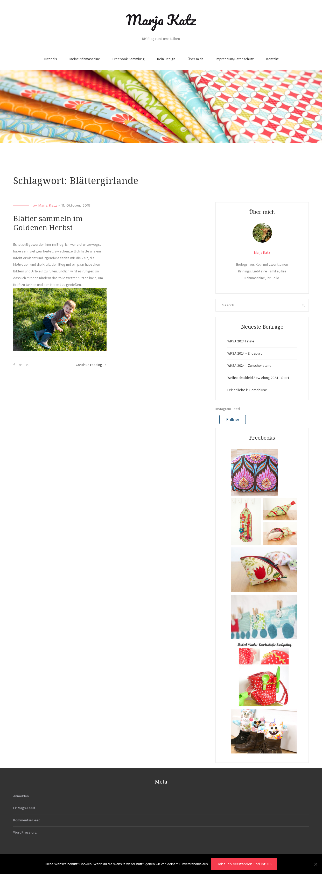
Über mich (195, 59)
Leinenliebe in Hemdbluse (247, 389)
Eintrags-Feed (24, 808)
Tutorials (50, 59)
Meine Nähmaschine (84, 59)
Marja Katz (161, 19)
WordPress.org (25, 832)
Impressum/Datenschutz (235, 59)
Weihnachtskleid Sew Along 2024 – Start (258, 377)
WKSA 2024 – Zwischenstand (249, 365)
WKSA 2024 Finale (240, 341)
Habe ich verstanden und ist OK (244, 864)
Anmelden (21, 796)
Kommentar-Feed (26, 820)
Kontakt (272, 59)
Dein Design (166, 59)
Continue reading (91, 365)
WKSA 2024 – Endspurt (244, 353)
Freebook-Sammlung (129, 59)
